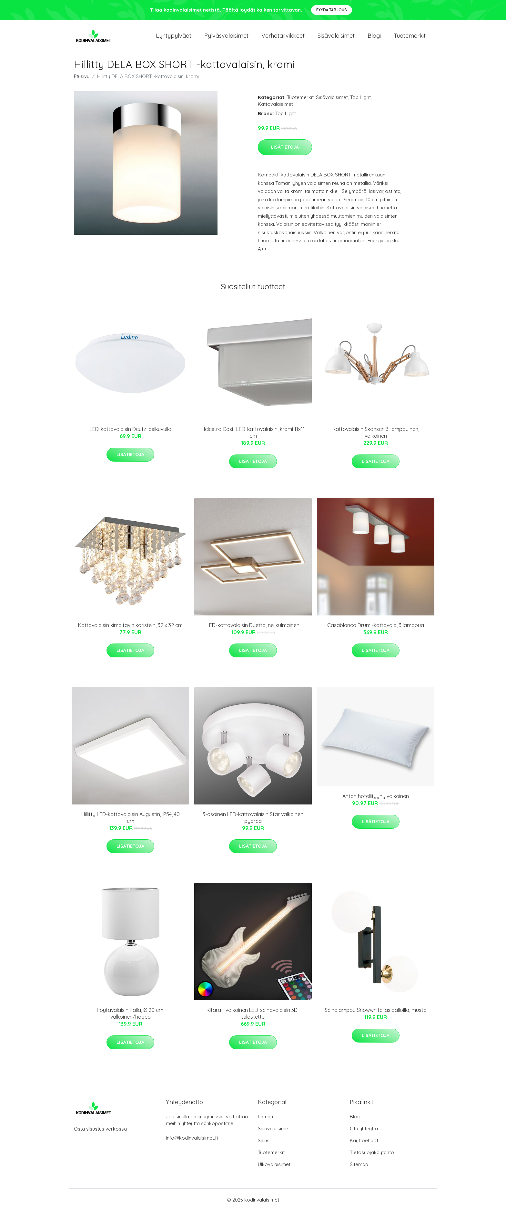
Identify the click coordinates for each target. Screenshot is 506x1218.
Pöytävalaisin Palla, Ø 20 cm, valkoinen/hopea (130, 1020)
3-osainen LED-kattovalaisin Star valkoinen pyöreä (253, 824)
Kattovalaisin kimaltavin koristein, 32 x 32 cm (130, 632)
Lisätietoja (285, 154)
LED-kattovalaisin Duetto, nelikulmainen (253, 632)
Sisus (263, 1147)
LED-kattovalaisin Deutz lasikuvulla (130, 436)
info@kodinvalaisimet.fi (192, 1145)
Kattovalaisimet (275, 111)
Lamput (266, 1124)
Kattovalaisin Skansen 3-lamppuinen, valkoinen (375, 439)
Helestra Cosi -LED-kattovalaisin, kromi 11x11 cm (253, 439)
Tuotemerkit (410, 39)
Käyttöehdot (364, 1147)
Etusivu (81, 83)
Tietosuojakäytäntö (372, 1159)
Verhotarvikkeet (283, 39)
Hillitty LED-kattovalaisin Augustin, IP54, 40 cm (130, 824)
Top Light (360, 104)
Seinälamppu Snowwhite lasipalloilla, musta (376, 1017)
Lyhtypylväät (173, 39)
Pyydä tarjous (331, 9)
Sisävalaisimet (336, 39)
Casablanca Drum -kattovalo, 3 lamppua (375, 632)
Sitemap (359, 1171)
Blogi (374, 39)
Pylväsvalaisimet (226, 39)
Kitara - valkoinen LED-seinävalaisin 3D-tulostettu (253, 1020)
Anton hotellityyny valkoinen (375, 803)
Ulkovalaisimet (274, 1171)
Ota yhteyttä (364, 1136)
